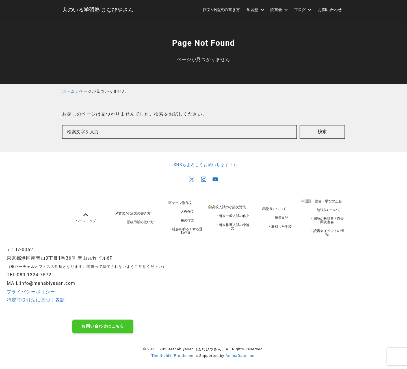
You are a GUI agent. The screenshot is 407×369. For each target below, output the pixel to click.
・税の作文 (185, 220)
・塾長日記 (279, 218)
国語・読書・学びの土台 (321, 201)
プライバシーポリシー (31, 291)
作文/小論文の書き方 (133, 213)
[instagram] (203, 179)
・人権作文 (185, 212)
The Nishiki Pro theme (172, 355)
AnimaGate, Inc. (241, 355)
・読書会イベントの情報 (327, 232)
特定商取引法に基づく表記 (36, 300)
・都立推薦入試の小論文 (233, 226)
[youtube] (215, 179)
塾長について (274, 209)
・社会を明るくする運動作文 (186, 231)
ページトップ (85, 217)
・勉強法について (327, 210)
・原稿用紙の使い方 (138, 222)
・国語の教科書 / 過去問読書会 (327, 220)
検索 (322, 131)
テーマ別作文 (180, 203)
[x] (191, 179)
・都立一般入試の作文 (233, 216)
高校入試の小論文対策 (227, 207)
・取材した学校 (280, 227)
